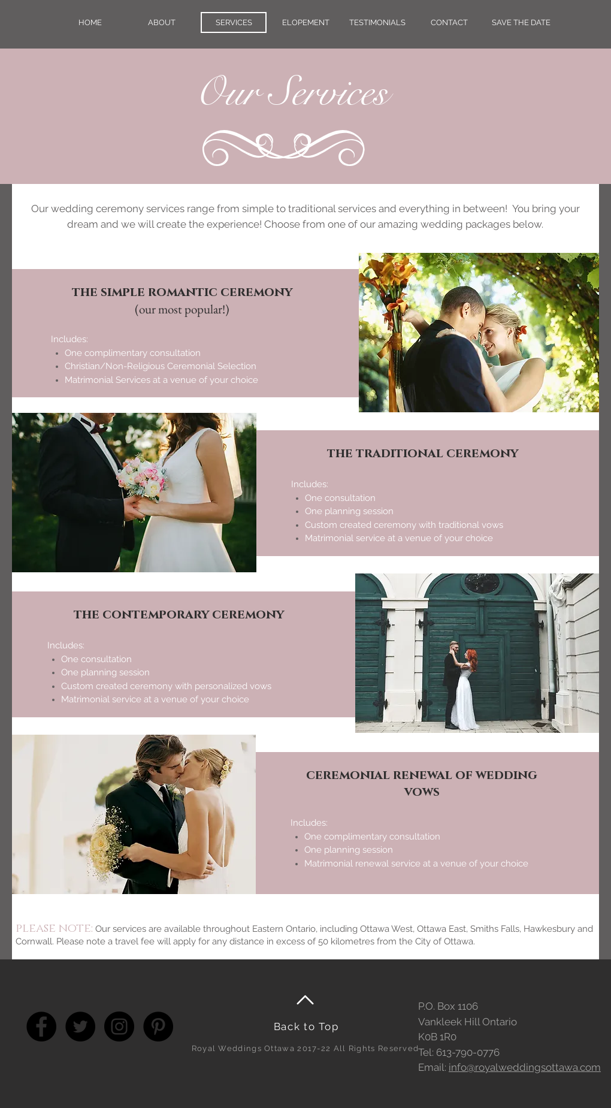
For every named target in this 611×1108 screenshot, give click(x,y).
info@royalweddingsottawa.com (525, 1067)
